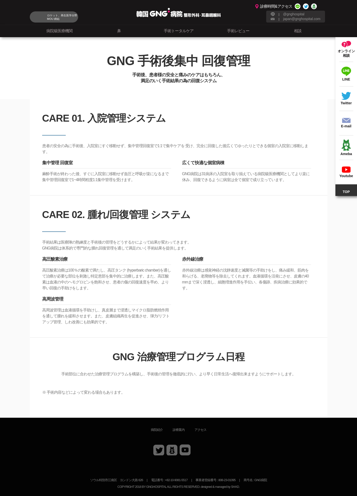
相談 (297, 31)
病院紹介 (157, 430)
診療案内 (179, 430)
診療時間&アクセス (276, 6)
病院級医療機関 (59, 31)
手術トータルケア (179, 31)
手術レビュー (238, 31)
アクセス (200, 430)
